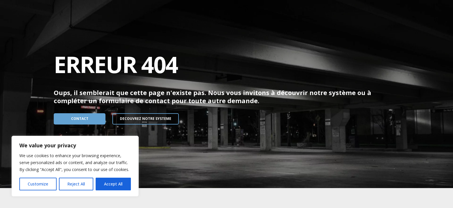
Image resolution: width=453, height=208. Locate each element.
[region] (75, 166)
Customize (38, 184)
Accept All (113, 184)
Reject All (76, 184)
